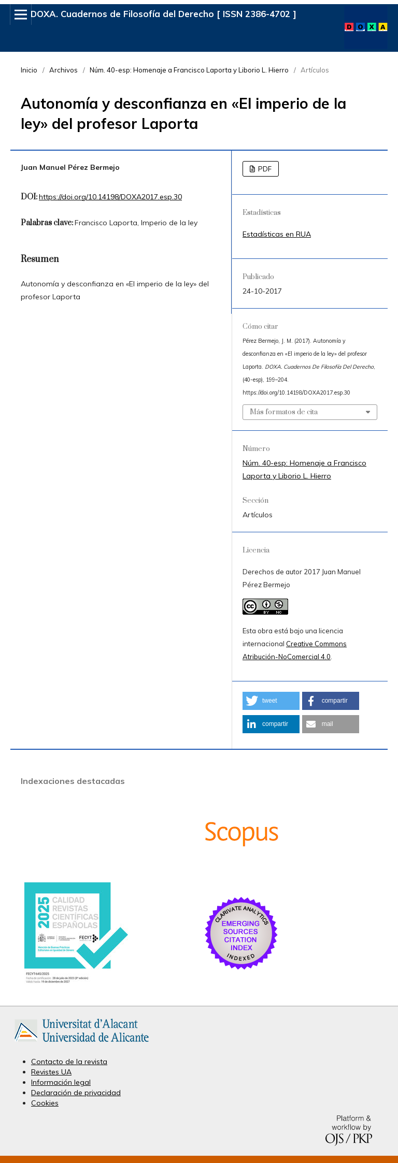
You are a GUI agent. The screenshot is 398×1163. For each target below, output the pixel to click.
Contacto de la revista (69, 1061)
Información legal (61, 1082)
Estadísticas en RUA (277, 234)
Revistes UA (51, 1072)
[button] (271, 701)
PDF (264, 169)
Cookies (45, 1103)
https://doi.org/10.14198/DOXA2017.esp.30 (110, 196)
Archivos (63, 70)
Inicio (29, 70)
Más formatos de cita (284, 412)
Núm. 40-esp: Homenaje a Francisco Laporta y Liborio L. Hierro (189, 70)
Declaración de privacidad (76, 1092)
